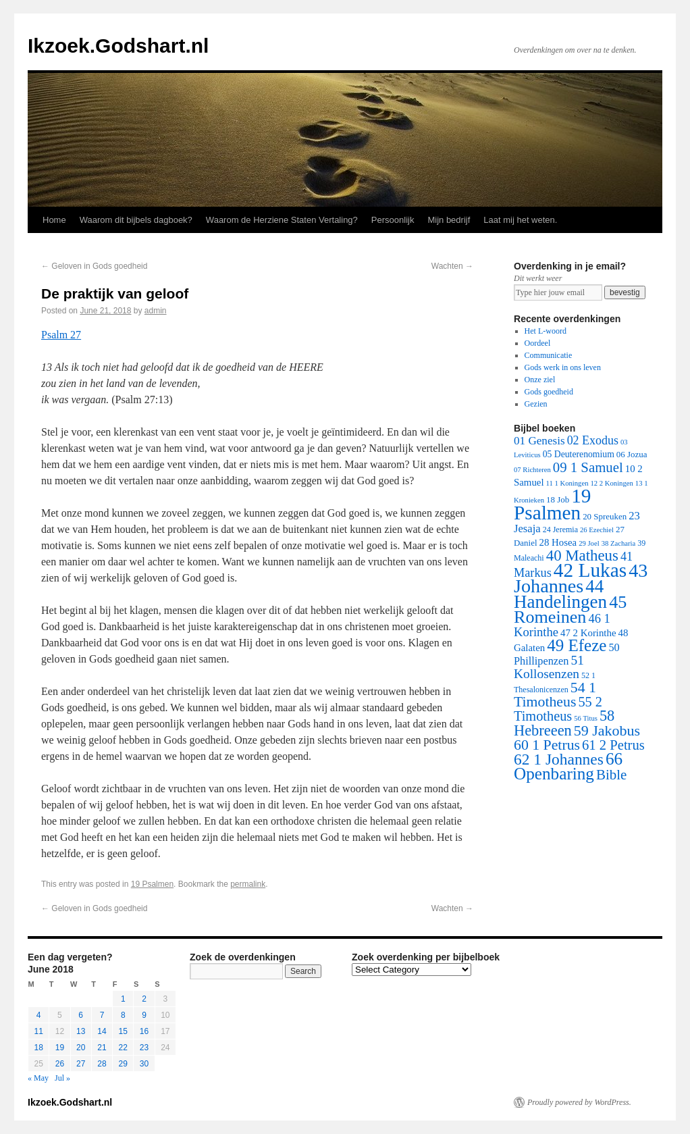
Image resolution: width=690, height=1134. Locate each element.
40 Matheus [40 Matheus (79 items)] (582, 555)
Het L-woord (545, 331)
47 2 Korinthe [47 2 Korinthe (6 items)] (588, 632)
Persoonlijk (393, 220)
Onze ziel (540, 379)
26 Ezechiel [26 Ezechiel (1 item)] (597, 530)
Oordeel (538, 343)
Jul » (62, 1078)
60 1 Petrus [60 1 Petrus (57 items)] (547, 745)
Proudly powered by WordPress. (579, 1102)
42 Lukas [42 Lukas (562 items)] (590, 570)
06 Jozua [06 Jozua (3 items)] (631, 454)
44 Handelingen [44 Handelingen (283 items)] (560, 594)
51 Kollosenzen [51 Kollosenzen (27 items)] (549, 667)
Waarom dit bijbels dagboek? (136, 220)
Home (54, 220)
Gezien (536, 404)
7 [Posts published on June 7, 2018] (102, 1015)
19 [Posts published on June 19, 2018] (59, 1047)
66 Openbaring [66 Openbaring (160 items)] (568, 766)
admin (155, 310)
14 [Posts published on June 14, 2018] (101, 1031)
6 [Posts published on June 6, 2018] (80, 1015)
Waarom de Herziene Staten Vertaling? (282, 220)
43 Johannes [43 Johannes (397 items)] (580, 578)
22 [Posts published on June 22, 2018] (123, 1047)
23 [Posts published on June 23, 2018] (144, 1047)
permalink (247, 884)
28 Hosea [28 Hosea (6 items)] (558, 542)
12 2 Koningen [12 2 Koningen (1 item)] (611, 483)
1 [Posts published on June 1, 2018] (123, 999)
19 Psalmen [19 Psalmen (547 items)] (552, 504)
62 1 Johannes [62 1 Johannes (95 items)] (559, 759)
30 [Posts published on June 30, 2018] (144, 1063)
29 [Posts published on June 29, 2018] (123, 1063)
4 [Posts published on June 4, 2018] (38, 1015)
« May (38, 1078)
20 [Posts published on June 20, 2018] (80, 1047)
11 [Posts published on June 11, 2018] (38, 1031)
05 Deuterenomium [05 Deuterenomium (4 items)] (578, 454)
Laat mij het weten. (520, 220)
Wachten (452, 266)
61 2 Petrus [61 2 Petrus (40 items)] (613, 745)
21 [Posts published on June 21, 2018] (101, 1047)
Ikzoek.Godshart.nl (118, 45)
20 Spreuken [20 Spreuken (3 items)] (605, 516)
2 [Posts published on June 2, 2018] (144, 999)
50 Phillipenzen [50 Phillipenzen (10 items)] (567, 654)
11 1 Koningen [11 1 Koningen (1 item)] (567, 483)
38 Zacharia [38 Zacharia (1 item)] (619, 543)
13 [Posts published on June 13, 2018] (80, 1031)
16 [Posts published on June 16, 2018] (144, 1031)
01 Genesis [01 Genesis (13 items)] (539, 440)
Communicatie (549, 355)
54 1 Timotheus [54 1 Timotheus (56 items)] (555, 694)
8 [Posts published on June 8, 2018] (123, 1015)
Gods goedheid (549, 391)
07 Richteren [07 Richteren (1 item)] (532, 469)
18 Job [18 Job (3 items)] (557, 499)
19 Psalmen (152, 884)
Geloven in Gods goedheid (94, 266)
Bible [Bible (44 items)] (611, 775)
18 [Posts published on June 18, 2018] (38, 1047)
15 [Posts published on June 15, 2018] (123, 1031)
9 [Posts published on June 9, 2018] (144, 1015)
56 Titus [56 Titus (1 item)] (586, 718)
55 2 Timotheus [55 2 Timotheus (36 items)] (558, 708)
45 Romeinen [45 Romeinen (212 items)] (570, 609)
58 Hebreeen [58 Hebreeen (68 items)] (564, 723)
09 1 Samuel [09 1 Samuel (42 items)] (588, 467)
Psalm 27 (61, 334)
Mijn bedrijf (448, 220)
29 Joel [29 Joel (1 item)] (589, 543)
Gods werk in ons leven (563, 367)
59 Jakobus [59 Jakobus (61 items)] (607, 730)
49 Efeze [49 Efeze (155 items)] (576, 645)
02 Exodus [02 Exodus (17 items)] (592, 440)
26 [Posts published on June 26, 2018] (59, 1063)
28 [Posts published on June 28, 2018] (101, 1063)
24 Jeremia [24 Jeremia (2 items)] (560, 529)
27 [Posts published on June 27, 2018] (80, 1063)
